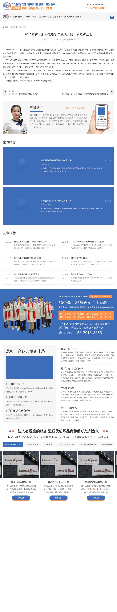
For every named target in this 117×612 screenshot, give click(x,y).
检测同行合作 (109, 597)
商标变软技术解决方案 (58, 482)
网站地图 (97, 609)
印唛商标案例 (71, 583)
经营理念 (107, 587)
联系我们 (107, 601)
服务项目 (52, 575)
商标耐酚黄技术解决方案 (96, 482)
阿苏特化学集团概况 (79, 258)
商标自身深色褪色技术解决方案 (58, 556)
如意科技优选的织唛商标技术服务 (56, 160)
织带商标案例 (71, 587)
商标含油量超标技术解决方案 (85, 560)
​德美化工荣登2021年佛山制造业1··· (28, 258)
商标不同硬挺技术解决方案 (61, 560)
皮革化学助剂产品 (87, 546)
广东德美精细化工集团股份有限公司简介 (87, 242)
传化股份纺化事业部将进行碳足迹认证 (23, 94)
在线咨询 (99, 601)
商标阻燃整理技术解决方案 (15, 563)
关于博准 (100, 575)
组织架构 (99, 583)
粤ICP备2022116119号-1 (84, 609)
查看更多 (21, 498)
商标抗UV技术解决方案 (35, 556)
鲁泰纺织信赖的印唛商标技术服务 (56, 201)
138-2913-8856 (96, 8)
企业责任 (107, 583)
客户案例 (70, 575)
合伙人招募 (108, 594)
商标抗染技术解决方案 (21, 482)
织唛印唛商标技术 (16, 546)
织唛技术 (84, 587)
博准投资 (99, 594)
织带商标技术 (35, 546)
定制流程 (99, 587)
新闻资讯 (14, 27)
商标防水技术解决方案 (35, 553)
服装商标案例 (71, 590)
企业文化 (107, 580)
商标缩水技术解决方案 (54, 553)
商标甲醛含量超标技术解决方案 (17, 560)
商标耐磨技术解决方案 (40, 560)
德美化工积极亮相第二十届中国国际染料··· (31, 242)
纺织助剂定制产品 (67, 546)
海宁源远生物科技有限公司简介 (27, 274)
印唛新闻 (84, 580)
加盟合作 (99, 597)
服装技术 (50, 546)
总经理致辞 (108, 590)
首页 (7, 27)
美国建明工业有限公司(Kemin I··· (84, 274)
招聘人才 (99, 590)
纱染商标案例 (71, 594)
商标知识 (84, 590)
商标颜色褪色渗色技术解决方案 (85, 556)
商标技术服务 (61, 609)
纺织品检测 (104, 546)
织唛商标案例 (71, 580)
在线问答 (84, 594)
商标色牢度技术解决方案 (14, 553)
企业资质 (99, 580)
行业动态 (22, 27)
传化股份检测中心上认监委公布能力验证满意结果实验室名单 (85, 94)
